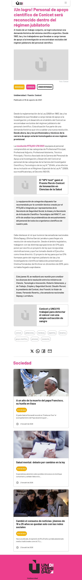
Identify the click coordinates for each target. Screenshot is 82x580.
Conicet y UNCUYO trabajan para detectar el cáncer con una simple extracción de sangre (52, 315)
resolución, (46, 339)
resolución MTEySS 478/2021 (30, 146)
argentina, (52, 333)
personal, (34, 339)
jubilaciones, (29, 333)
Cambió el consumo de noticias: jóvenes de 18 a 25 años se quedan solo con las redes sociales (40, 524)
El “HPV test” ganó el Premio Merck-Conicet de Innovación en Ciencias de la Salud (52, 184)
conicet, (18, 333)
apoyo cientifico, (22, 339)
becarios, (62, 333)
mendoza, (41, 333)
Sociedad (19, 87)
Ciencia (30, 87)
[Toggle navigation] (65, 2)
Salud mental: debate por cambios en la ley (40, 462)
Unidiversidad (45, 87)
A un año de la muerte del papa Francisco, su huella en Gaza (39, 402)
